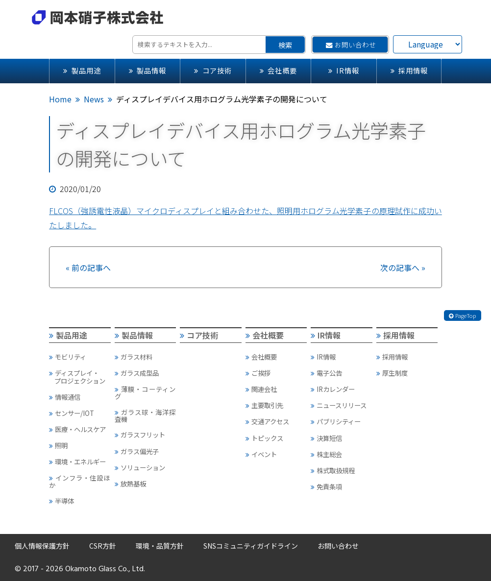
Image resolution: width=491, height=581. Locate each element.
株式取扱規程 (333, 470)
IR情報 (343, 70)
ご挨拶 (258, 373)
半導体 (61, 501)
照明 (58, 445)
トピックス (264, 438)
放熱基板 (130, 483)
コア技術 (212, 70)
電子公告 (326, 373)
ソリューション (140, 467)
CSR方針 (102, 546)
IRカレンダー (333, 389)
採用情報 (409, 70)
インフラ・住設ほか (79, 481)
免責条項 (326, 486)
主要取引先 (264, 405)
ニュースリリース (339, 405)
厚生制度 (392, 373)
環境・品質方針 (160, 546)
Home (60, 99)
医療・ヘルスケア (77, 429)
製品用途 (81, 70)
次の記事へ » (402, 267)
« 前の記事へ (88, 267)
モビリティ (67, 357)
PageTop (462, 315)
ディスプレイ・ (79, 377)
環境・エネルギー (77, 461)
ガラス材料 (133, 357)
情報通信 (64, 397)
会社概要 (278, 70)
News (94, 99)
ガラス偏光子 (137, 451)
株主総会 (326, 454)
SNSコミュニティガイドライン (250, 546)
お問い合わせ (350, 44)
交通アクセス (267, 421)
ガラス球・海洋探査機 (145, 415)
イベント (261, 454)
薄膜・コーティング (145, 392)
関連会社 (261, 389)
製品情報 (147, 70)
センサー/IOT (71, 413)
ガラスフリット (140, 434)
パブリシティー (336, 421)
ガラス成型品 (137, 373)
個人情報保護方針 (42, 546)
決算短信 (326, 438)
